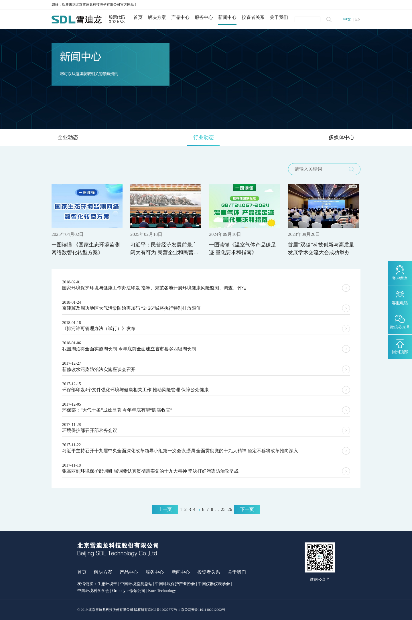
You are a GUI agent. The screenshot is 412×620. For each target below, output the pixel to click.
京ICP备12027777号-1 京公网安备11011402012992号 (186, 609)
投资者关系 (253, 17)
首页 (138, 17)
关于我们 (279, 17)
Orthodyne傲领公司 (128, 591)
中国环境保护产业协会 (175, 584)
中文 (347, 19)
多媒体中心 (341, 137)
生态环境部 (107, 584)
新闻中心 (227, 17)
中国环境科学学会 (93, 591)
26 (230, 509)
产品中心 (180, 17)
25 (223, 509)
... (217, 509)
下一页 (247, 509)
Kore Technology (162, 591)
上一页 (165, 509)
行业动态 (203, 137)
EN (357, 19)
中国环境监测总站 (136, 584)
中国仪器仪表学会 (214, 584)
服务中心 (204, 17)
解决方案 (157, 17)
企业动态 (68, 137)
